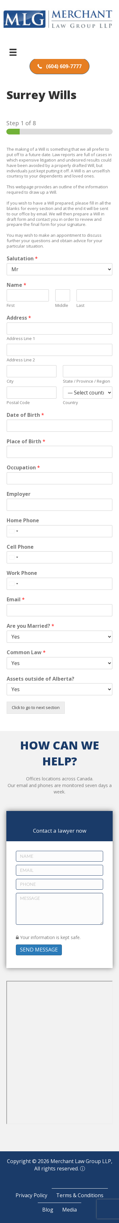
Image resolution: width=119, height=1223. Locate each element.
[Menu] (13, 52)
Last (80, 305)
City (10, 381)
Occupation (23, 467)
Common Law (26, 652)
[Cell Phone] (59, 557)
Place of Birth (26, 441)
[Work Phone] (59, 584)
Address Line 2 (21, 360)
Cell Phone (20, 547)
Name (16, 285)
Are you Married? (30, 626)
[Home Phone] (59, 531)
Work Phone (22, 573)
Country (70, 402)
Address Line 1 (21, 338)
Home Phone (23, 520)
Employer (18, 494)
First (11, 305)
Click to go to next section (36, 707)
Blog (47, 1209)
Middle (61, 305)
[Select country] (13, 531)
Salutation (22, 258)
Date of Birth (25, 415)
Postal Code (18, 402)
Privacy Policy (31, 1195)
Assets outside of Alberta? (40, 679)
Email (16, 599)
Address (19, 318)
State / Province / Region (86, 381)
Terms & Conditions (79, 1195)
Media (69, 1209)
